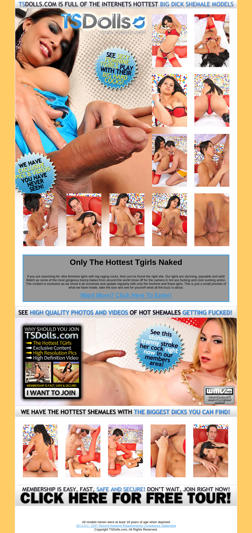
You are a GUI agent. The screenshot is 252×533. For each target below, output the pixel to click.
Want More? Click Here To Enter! (126, 295)
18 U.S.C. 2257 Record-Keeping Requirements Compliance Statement (126, 526)
